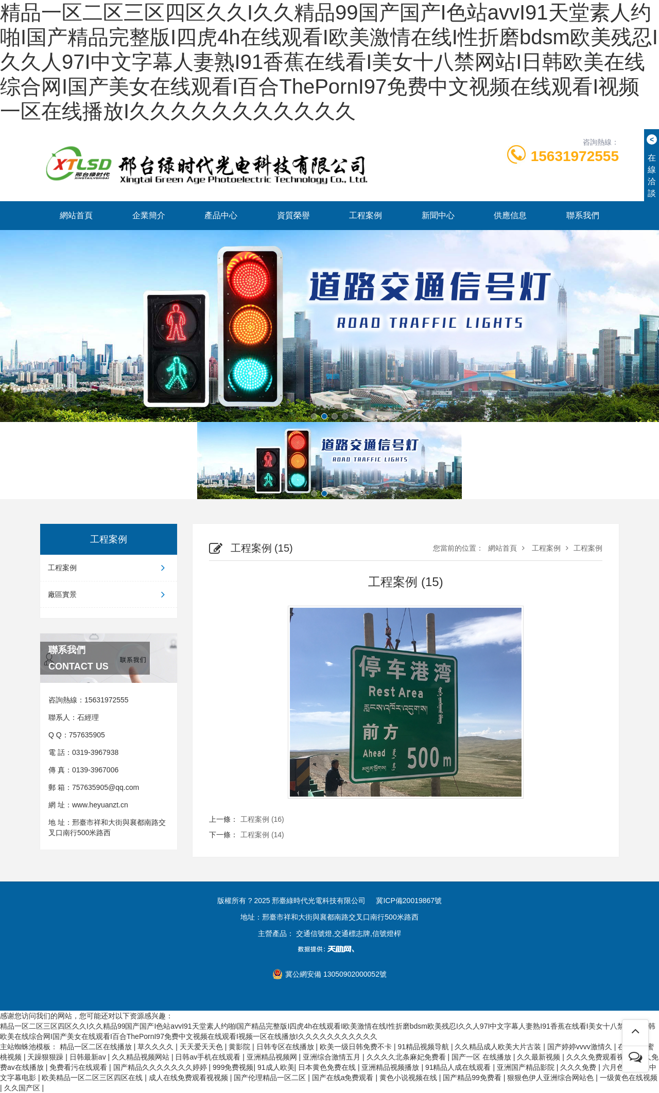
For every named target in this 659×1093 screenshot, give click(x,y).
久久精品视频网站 (141, 1057)
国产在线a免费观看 (344, 1077)
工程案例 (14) (262, 835)
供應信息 (510, 215)
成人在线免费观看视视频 (189, 1077)
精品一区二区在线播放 (97, 1047)
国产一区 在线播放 (482, 1057)
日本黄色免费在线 (328, 1067)
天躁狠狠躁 (46, 1057)
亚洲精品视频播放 (391, 1067)
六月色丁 (616, 1067)
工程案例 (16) (262, 819)
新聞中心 (438, 215)
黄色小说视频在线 (409, 1077)
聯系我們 (582, 215)
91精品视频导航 (423, 1047)
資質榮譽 (293, 215)
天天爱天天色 (202, 1047)
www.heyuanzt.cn (100, 805)
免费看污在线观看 (79, 1067)
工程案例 (365, 215)
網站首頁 (76, 215)
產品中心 (220, 215)
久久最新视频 (539, 1057)
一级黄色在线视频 (628, 1077)
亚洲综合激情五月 (332, 1057)
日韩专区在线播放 (286, 1047)
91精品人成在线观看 (459, 1067)
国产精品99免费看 (473, 1077)
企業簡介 (148, 215)
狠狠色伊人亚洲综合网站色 (551, 1077)
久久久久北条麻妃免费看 (407, 1057)
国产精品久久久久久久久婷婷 (161, 1067)
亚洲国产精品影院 (527, 1067)
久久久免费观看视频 (599, 1057)
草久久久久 (156, 1047)
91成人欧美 (275, 1067)
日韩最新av (89, 1057)
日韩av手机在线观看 (208, 1057)
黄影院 (240, 1047)
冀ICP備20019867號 (409, 900)
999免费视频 (233, 1067)
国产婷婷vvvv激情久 (580, 1047)
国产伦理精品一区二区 (271, 1077)
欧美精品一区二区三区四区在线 (93, 1077)
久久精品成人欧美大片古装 (499, 1047)
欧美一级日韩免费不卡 (357, 1047)
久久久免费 (579, 1067)
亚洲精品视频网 (273, 1057)
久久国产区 (23, 1088)
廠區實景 (108, 594)
